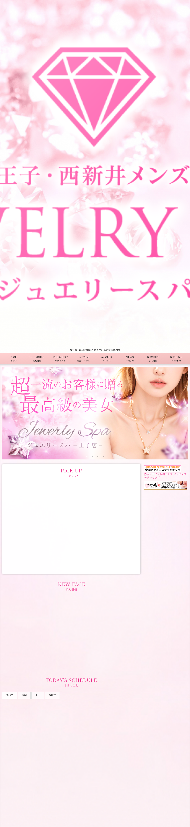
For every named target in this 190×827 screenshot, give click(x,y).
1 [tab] (87, 457)
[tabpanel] (95, 413)
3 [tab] (98, 457)
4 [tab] (103, 457)
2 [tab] (92, 457)
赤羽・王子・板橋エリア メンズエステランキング (165, 472)
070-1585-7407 (112, 350)
